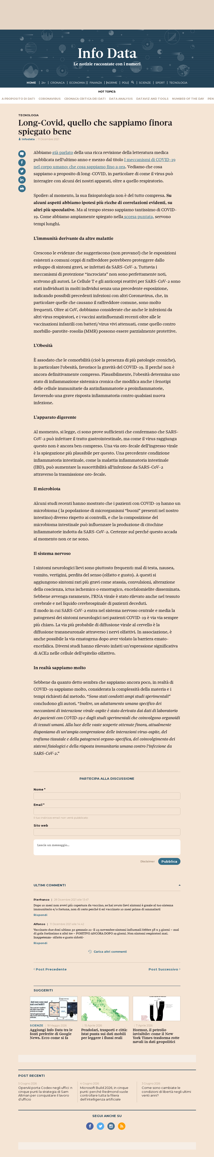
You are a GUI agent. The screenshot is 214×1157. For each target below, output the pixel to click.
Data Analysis (121, 98)
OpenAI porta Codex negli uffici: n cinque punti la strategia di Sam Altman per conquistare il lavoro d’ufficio (45, 1093)
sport (160, 82)
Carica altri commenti (107, 951)
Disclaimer (147, 861)
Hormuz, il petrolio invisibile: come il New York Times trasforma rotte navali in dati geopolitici (156, 1035)
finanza (96, 82)
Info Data (107, 53)
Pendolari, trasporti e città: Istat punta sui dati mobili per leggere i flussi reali (104, 1033)
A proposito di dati (18, 98)
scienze (145, 82)
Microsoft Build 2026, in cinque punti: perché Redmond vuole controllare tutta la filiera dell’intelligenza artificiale (104, 1093)
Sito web (41, 825)
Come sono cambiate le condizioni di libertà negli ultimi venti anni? (166, 1091)
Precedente (50, 969)
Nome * (39, 789)
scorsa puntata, (138, 216)
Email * (39, 804)
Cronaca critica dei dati (85, 98)
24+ (43, 82)
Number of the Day (188, 98)
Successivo (164, 969)
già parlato (62, 152)
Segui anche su (107, 1116)
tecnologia (178, 82)
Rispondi (40, 915)
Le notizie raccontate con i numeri (107, 64)
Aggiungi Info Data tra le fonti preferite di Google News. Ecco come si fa (51, 1033)
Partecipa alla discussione (106, 778)
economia (77, 82)
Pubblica (169, 861)
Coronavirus (50, 98)
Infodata (26, 139)
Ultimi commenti (107, 885)
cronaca (57, 82)
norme (112, 82)
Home (31, 82)
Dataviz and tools (152, 98)
